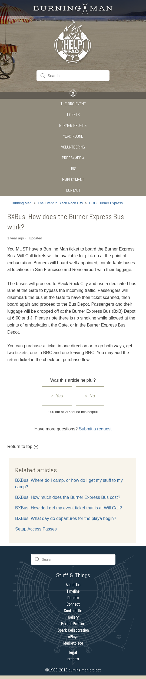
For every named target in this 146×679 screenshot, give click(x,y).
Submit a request (95, 429)
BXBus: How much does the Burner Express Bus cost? (67, 497)
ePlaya (73, 637)
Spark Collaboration (73, 630)
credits (73, 659)
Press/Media (73, 158)
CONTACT (73, 190)
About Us (73, 585)
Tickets (73, 114)
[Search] (73, 75)
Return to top (22, 446)
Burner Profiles (73, 624)
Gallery (73, 617)
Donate (73, 598)
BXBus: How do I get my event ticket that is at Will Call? (68, 508)
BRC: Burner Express (106, 203)
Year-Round (73, 136)
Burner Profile (73, 125)
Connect (73, 604)
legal (73, 652)
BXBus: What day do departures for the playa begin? (65, 518)
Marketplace (73, 643)
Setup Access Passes (36, 529)
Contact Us (73, 611)
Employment (73, 179)
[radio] (57, 396)
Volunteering (73, 147)
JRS (73, 169)
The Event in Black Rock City (60, 203)
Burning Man (22, 203)
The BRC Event (73, 104)
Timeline (73, 591)
